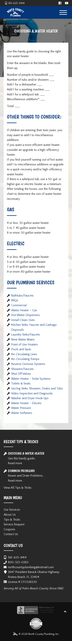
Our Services (12, 509)
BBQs (14, 300)
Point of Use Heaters (24, 344)
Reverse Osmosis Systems (28, 364)
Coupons (9, 529)
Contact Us (11, 534)
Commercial (19, 305)
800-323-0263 (18, 562)
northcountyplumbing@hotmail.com (31, 567)
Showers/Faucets (22, 369)
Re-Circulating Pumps (25, 359)
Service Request (14, 524)
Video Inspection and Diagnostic (32, 393)
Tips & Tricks (12, 519)
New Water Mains (23, 339)
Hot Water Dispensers (25, 315)
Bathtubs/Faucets (22, 295)
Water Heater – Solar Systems (30, 378)
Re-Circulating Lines (24, 354)
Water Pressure (21, 408)
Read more (15, 463)
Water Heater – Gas (24, 310)
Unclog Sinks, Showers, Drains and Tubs (37, 388)
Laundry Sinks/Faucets (25, 334)
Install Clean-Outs (23, 320)
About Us (10, 514)
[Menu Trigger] (63, 12)
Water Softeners (21, 413)
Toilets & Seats (21, 383)
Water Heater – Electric (26, 403)
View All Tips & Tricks (17, 487)
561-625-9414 (16, 3)
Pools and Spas (21, 349)
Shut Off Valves (21, 373)
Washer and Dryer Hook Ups (30, 398)
